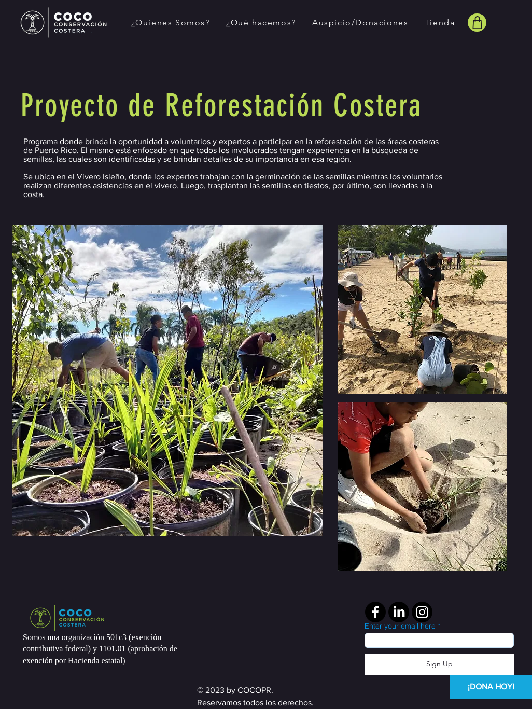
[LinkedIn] (398, 612)
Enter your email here (400, 626)
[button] (170, 22)
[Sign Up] (439, 664)
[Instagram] (422, 612)
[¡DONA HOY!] (491, 687)
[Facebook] (375, 612)
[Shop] (477, 22)
